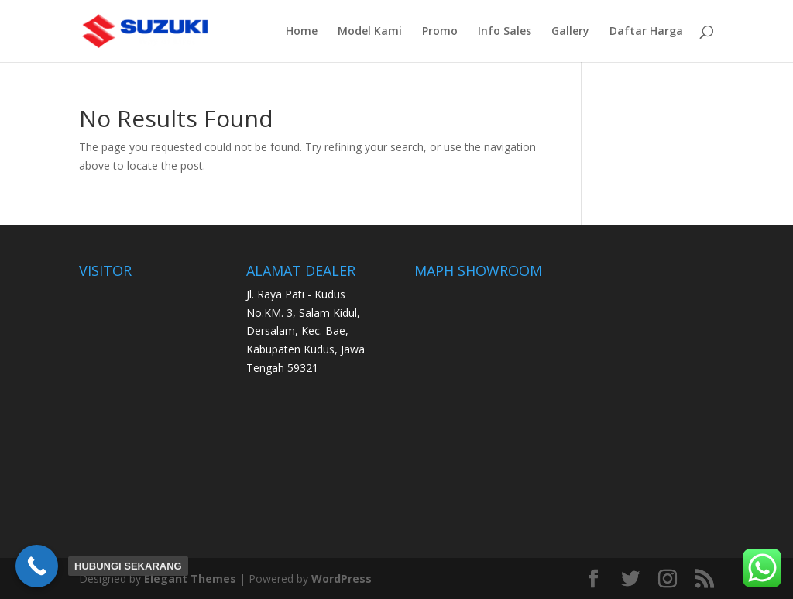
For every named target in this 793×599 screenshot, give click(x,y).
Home (302, 32)
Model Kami (370, 32)
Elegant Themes (190, 578)
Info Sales (504, 32)
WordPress (341, 578)
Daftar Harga (646, 32)
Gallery (570, 32)
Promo (440, 32)
